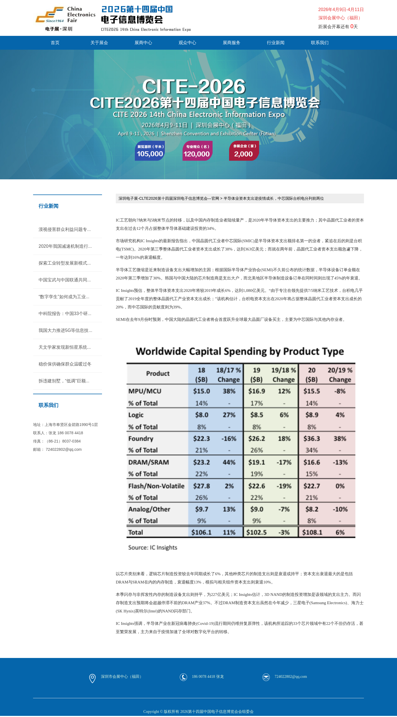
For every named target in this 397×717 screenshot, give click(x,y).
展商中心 (143, 42)
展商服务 (231, 42)
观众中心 (187, 42)
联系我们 (320, 42)
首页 (55, 42)
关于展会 (99, 42)
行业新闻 (276, 42)
